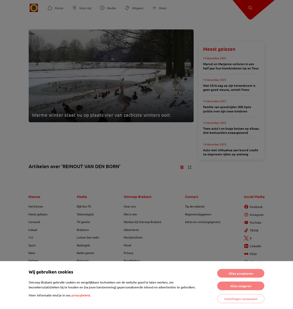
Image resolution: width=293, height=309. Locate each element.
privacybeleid (80, 295)
